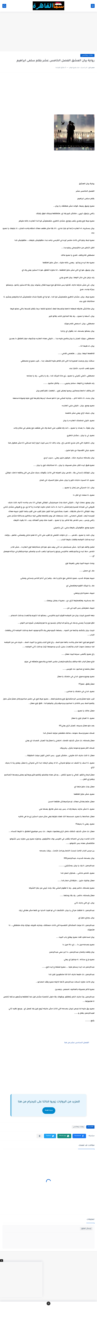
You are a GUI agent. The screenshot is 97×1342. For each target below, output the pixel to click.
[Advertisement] (48, 32)
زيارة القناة (49, 1110)
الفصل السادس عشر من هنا (76, 1043)
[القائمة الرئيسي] (93, 6)
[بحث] (4, 6)
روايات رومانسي (87, 55)
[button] (79, 1136)
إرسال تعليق (86, 1229)
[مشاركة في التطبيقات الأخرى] (40, 1136)
